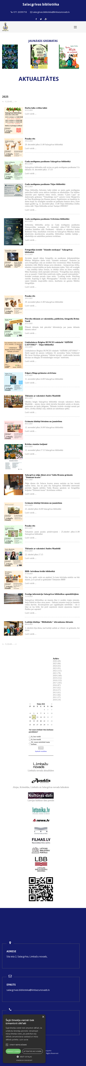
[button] (24, 1056)
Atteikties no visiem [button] (32, 1051)
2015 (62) (57, 688)
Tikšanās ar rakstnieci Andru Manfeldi (43, 396)
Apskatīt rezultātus (41, 751)
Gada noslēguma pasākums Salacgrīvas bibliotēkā (47, 161)
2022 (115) (57, 671)
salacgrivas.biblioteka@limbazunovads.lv (28, 990)
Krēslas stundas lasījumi (36, 444)
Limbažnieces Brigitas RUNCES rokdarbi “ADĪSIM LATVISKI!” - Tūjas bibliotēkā (49, 343)
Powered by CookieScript (24, 1060)
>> (51, 704)
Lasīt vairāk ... (30, 114)
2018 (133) (57, 680)
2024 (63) (57, 666)
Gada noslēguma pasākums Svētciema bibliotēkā (47, 219)
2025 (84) (57, 663)
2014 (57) (57, 690)
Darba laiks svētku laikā (36, 108)
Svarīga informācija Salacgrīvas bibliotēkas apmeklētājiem (52, 594)
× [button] (43, 1017)
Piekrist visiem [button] (13, 1051)
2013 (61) (57, 692)
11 (30, 717)
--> (15, 101)
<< (30, 704)
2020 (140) (57, 676)
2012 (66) (57, 695)
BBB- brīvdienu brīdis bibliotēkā (40, 571)
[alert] (24, 1038)
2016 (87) (57, 685)
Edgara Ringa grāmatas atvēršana (40, 373)
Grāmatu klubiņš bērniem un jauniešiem (43, 421)
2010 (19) (57, 700)
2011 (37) (57, 697)
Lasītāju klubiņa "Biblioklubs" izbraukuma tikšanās (49, 622)
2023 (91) (57, 668)
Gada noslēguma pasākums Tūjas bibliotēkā (45, 184)
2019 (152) (57, 678)
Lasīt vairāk (23, 1040)
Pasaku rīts (30, 139)
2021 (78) (57, 673)
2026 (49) (57, 661)
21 (41, 721)
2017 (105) (57, 683)
